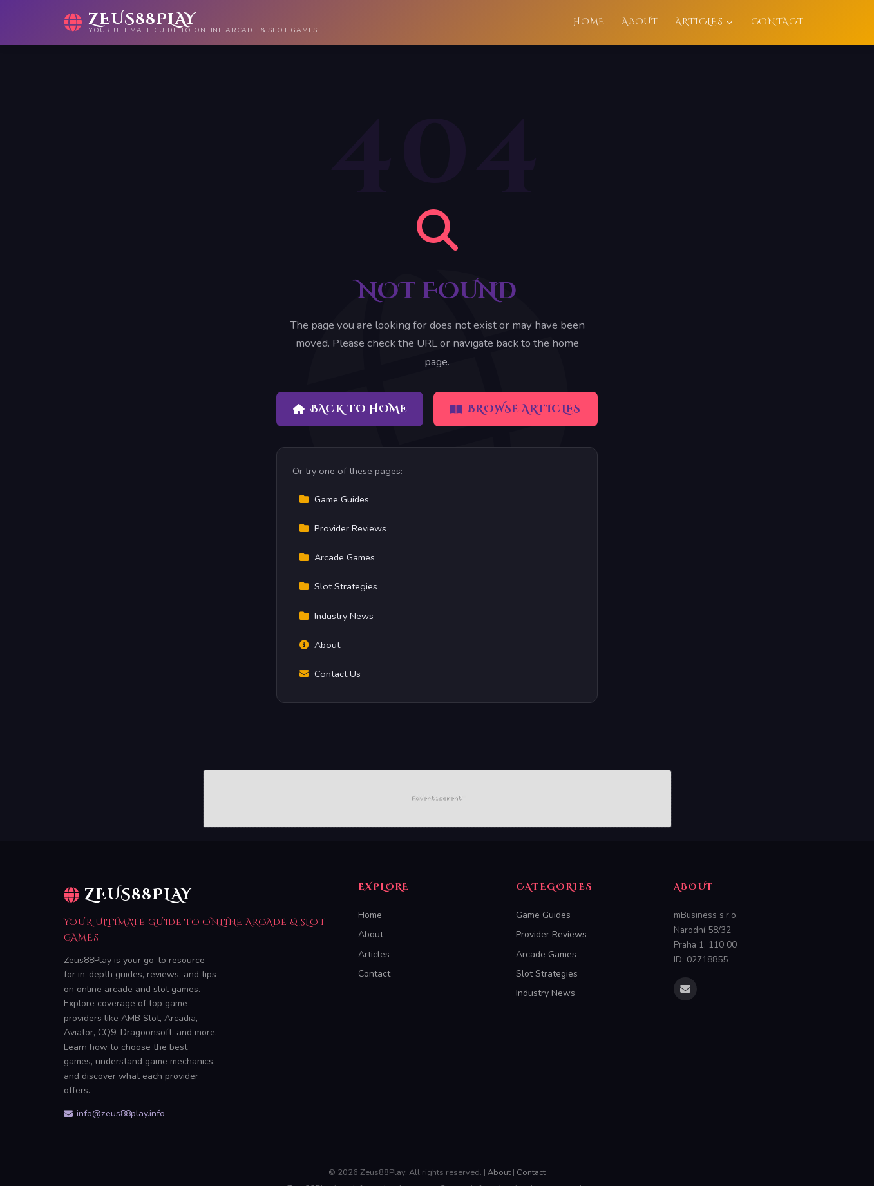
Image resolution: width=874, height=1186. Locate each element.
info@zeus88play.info (114, 1113)
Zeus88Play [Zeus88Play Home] (128, 895)
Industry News (336, 615)
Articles (704, 22)
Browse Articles (515, 409)
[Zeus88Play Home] (191, 22)
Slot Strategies (338, 586)
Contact (777, 22)
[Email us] (685, 988)
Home (589, 22)
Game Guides (334, 499)
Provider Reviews (342, 528)
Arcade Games (337, 557)
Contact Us (330, 673)
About (640, 22)
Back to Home (349, 409)
